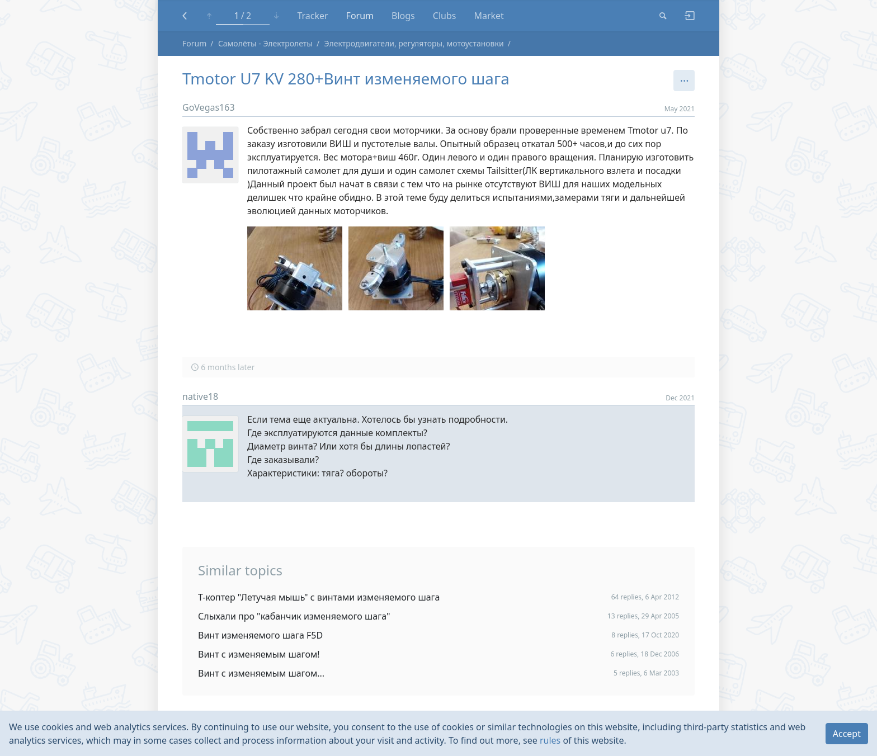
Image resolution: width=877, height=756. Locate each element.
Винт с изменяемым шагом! (259, 654)
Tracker (312, 16)
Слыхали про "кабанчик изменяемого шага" (294, 616)
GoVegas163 (208, 107)
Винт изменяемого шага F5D (260, 635)
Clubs (444, 16)
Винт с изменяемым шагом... (261, 673)
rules (550, 740)
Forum (360, 16)
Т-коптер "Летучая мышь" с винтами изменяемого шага (319, 597)
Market (488, 16)
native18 (200, 396)
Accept (847, 733)
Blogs (403, 16)
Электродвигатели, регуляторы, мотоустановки (414, 43)
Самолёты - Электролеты (265, 43)
